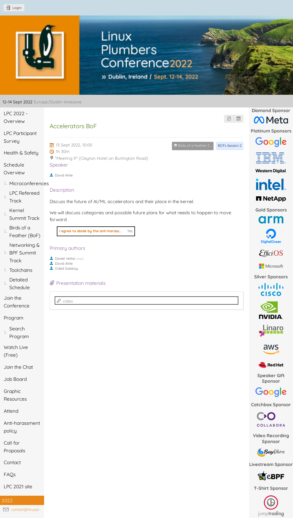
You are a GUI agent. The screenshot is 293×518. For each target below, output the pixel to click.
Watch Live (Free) (16, 351)
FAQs (10, 474)
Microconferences (26, 183)
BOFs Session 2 (229, 145)
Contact (12, 462)
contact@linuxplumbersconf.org (38, 509)
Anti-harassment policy (22, 427)
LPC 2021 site (18, 486)
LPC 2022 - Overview (16, 117)
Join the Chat (18, 367)
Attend (11, 411)
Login (17, 8)
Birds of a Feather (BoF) (24, 231)
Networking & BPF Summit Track (24, 252)
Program (13, 318)
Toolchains (20, 270)
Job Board (15, 379)
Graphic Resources (15, 395)
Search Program (19, 332)
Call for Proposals (14, 447)
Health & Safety (21, 153)
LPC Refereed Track (24, 197)
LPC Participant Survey (20, 137)
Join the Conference (16, 302)
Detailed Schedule (19, 283)
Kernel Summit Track (24, 214)
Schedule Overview (14, 169)
